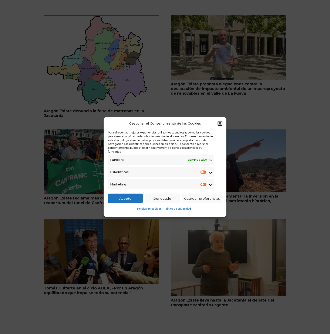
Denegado (162, 198)
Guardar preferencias (202, 198)
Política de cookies (149, 208)
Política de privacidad (177, 208)
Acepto (125, 198)
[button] (220, 123)
